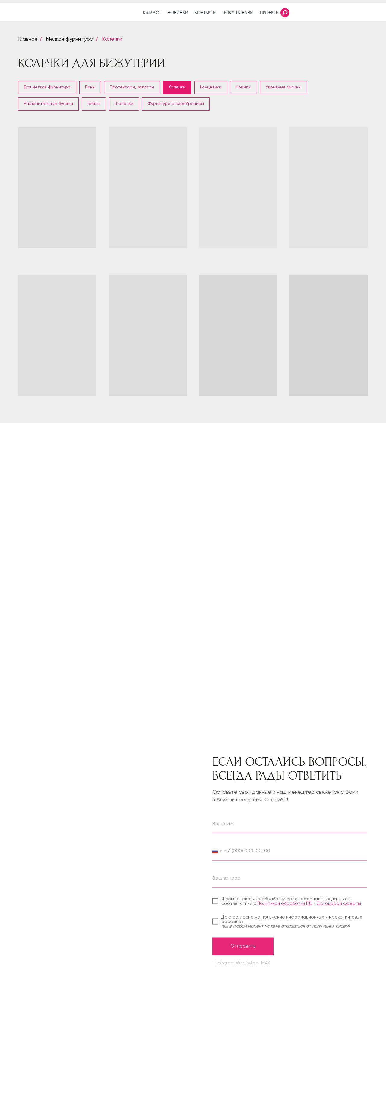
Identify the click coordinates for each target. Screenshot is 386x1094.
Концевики (210, 87)
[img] (369, 12)
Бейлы (93, 103)
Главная (27, 39)
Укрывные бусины (283, 87)
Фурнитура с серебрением (176, 103)
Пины (90, 87)
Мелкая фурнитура (69, 39)
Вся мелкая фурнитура (47, 87)
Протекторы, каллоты (132, 87)
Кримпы (243, 87)
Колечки (112, 39)
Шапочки (124, 103)
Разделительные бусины (48, 103)
